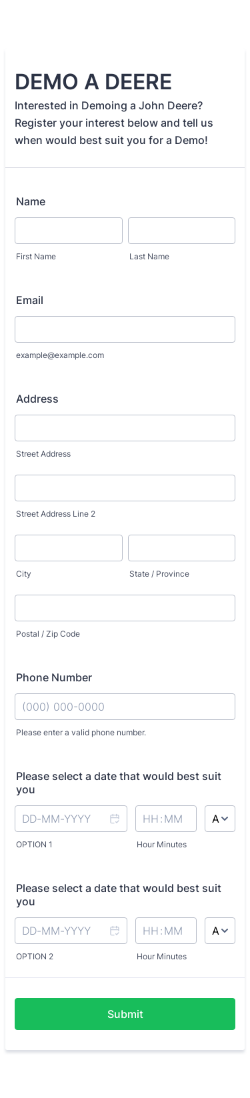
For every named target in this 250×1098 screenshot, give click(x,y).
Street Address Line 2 (55, 514)
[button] (114, 827)
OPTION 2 (34, 956)
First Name (36, 256)
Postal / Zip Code (48, 634)
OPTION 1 (34, 844)
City (23, 574)
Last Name (149, 256)
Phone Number (54, 677)
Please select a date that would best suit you (118, 782)
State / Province (159, 574)
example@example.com (60, 355)
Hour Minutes (162, 844)
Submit (125, 1014)
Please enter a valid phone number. (81, 732)
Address (37, 398)
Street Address (43, 454)
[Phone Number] (125, 706)
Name (30, 201)
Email (29, 300)
